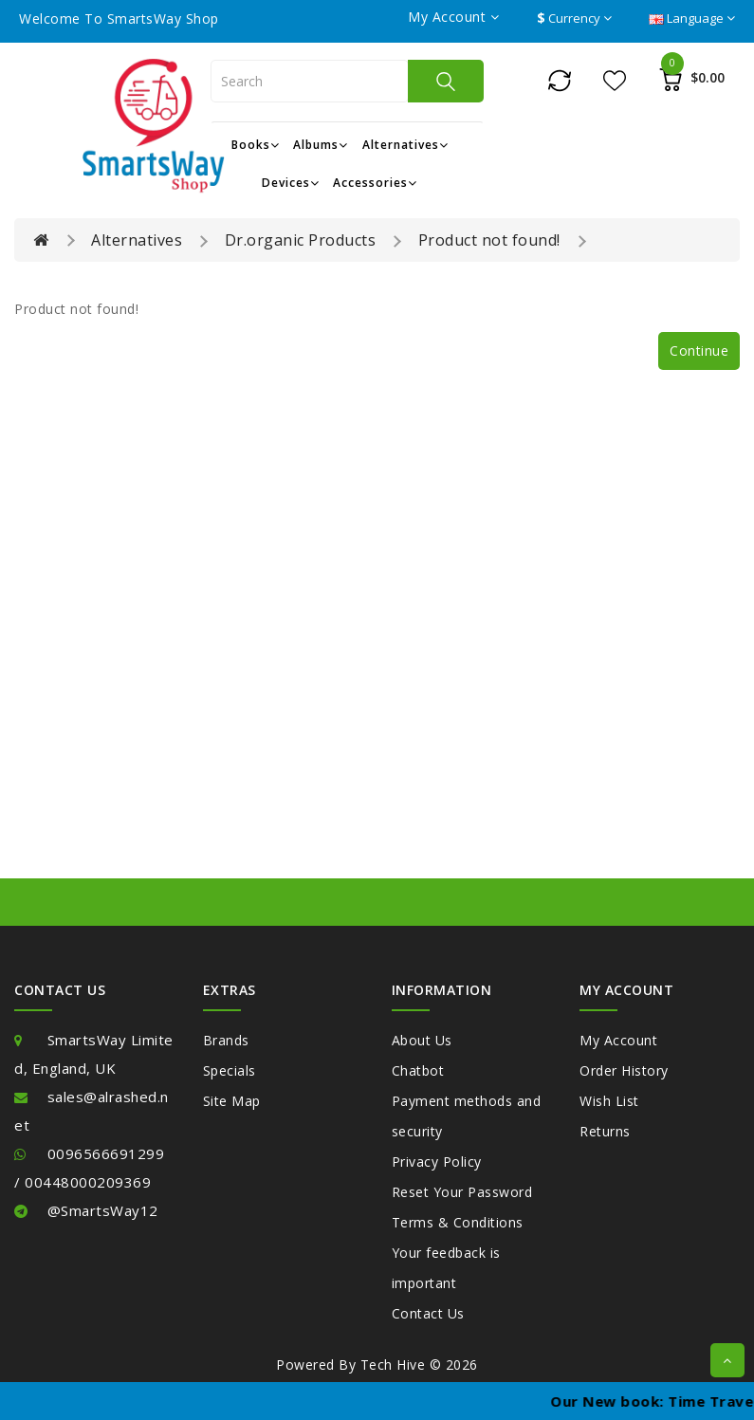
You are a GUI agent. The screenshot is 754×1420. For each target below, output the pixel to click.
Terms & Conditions (458, 1222)
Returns (605, 1131)
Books (255, 145)
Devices (291, 183)
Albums (320, 145)
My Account (618, 1040)
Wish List (609, 1101)
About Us (422, 1040)
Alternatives (405, 145)
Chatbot (418, 1070)
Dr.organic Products (301, 240)
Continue (699, 350)
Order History (624, 1070)
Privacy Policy (437, 1162)
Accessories (375, 183)
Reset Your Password (462, 1192)
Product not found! (489, 240)
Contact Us (428, 1313)
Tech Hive (393, 1364)
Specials (229, 1070)
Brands (226, 1040)
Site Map (232, 1101)
